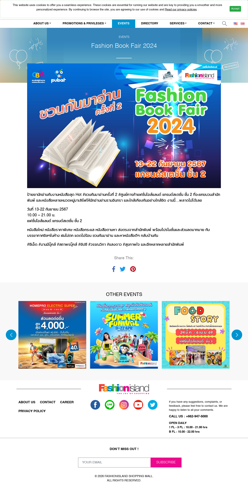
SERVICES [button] (177, 23)
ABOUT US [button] (41, 23)
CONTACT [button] (205, 23)
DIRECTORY (149, 23)
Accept (235, 8)
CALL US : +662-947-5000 (188, 416)
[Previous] (11, 335)
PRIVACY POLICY (32, 411)
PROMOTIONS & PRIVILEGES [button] (83, 23)
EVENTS (123, 23)
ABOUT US (26, 402)
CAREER (67, 402)
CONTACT (47, 402)
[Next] (237, 335)
